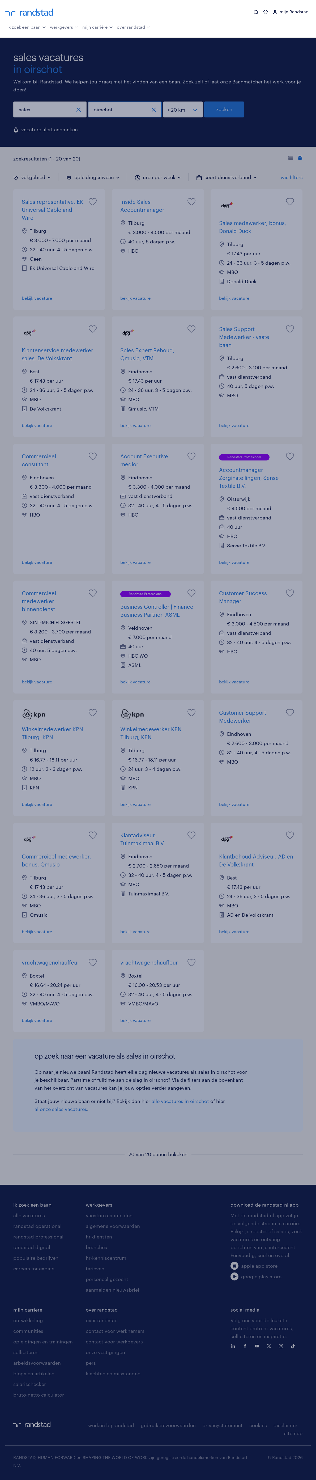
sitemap (293, 1433)
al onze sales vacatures (61, 1109)
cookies (258, 1425)
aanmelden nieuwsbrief (112, 1290)
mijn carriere (27, 1310)
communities (28, 1331)
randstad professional (38, 1237)
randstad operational (37, 1226)
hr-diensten (99, 1237)
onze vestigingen (105, 1352)
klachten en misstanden (113, 1373)
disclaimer (285, 1425)
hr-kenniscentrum (106, 1258)
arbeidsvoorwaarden (37, 1363)
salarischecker (29, 1384)
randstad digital (31, 1247)
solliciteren (26, 1352)
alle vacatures (29, 1215)
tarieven (95, 1268)
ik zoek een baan (26, 26)
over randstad (133, 26)
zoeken (224, 109)
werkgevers (64, 26)
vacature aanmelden (109, 1215)
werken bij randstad (111, 1425)
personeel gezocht (107, 1279)
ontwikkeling (28, 1320)
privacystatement (222, 1425)
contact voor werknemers (115, 1331)
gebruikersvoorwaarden (168, 1425)
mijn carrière (97, 26)
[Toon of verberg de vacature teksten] (295, 159)
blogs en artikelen (33, 1373)
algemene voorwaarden (113, 1226)
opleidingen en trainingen (43, 1341)
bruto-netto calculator (38, 1395)
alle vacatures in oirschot (180, 1101)
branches (96, 1247)
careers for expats (33, 1268)
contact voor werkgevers (114, 1341)
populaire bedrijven (35, 1258)
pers (91, 1363)
